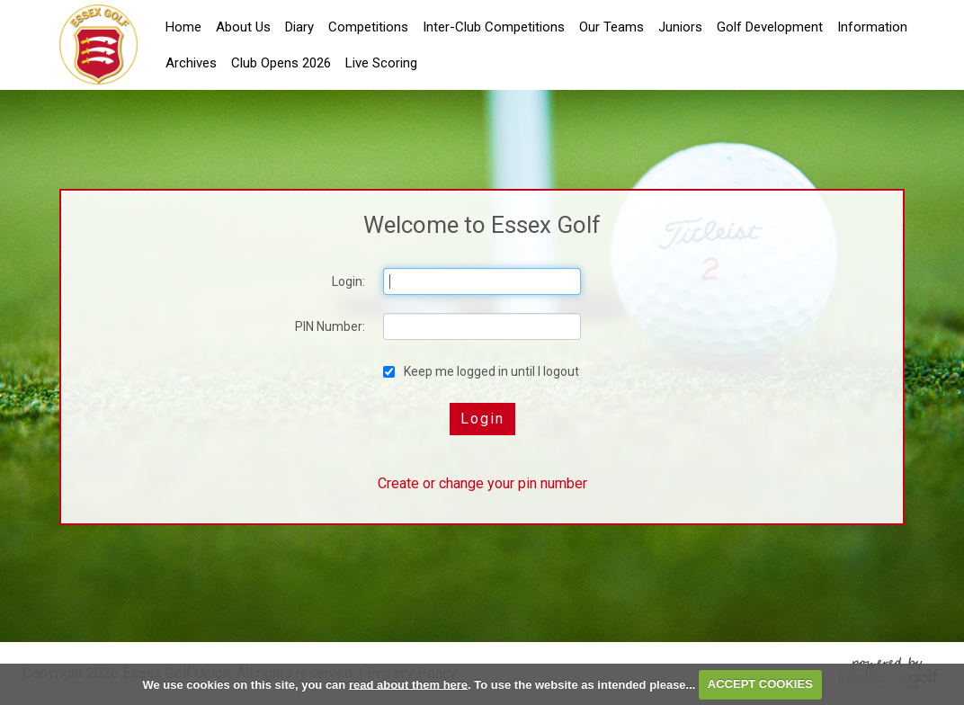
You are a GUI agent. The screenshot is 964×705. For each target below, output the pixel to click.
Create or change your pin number (482, 483)
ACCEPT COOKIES (760, 684)
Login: (348, 281)
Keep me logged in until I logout (481, 371)
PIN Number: (330, 326)
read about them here (408, 684)
